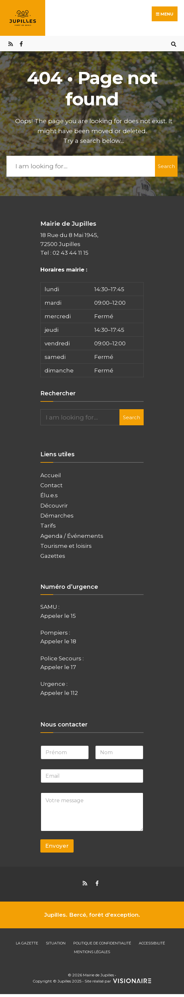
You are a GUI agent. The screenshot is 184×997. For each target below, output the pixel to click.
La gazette (27, 943)
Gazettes (52, 555)
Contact (51, 484)
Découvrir (54, 505)
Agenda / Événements (71, 535)
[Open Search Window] (173, 43)
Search (166, 166)
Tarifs (48, 525)
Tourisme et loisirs (66, 545)
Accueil (50, 474)
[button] (92, 329)
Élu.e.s (49, 495)
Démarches (57, 515)
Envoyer (57, 846)
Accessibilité (152, 943)
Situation (56, 943)
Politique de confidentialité (102, 943)
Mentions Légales (92, 952)
